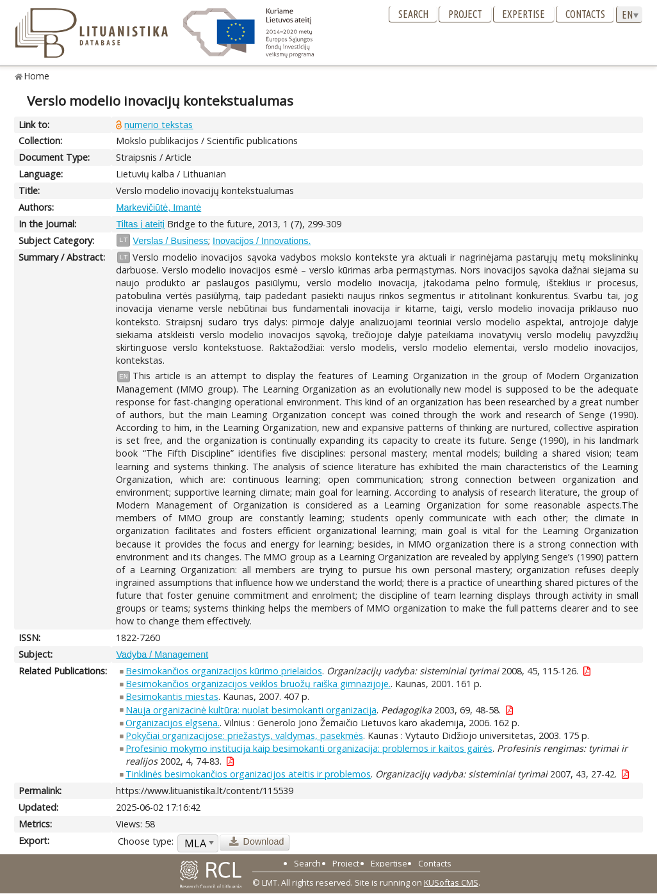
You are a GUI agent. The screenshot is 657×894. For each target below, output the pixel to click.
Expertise (523, 14)
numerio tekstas (158, 124)
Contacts (585, 14)
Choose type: (146, 841)
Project (465, 14)
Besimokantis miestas (172, 696)
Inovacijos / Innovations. (262, 241)
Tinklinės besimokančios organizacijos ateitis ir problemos (248, 774)
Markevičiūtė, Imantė (158, 207)
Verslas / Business (170, 241)
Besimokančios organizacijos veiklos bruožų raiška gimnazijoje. (258, 684)
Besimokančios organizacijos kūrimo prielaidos (224, 671)
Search (413, 14)
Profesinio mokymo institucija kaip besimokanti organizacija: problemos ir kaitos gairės (309, 748)
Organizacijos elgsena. (173, 723)
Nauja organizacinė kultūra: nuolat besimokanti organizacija (251, 710)
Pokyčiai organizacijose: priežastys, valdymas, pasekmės (244, 735)
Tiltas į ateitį (140, 224)
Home (36, 76)
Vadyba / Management (162, 654)
